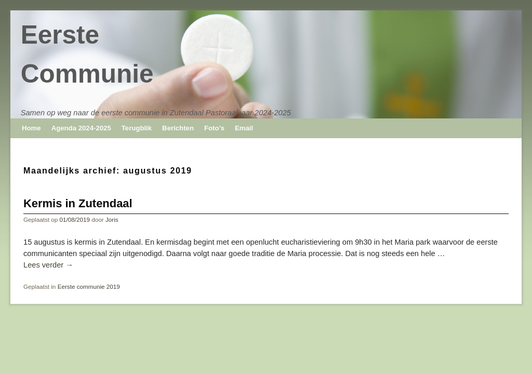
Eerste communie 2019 (89, 286)
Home (31, 128)
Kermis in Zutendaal (77, 203)
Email (244, 128)
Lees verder (48, 265)
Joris (111, 219)
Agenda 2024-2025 (81, 128)
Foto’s (214, 128)
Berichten (178, 128)
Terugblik (137, 128)
